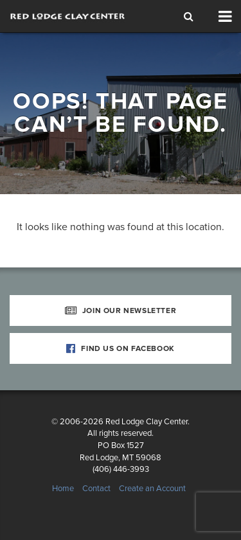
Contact (96, 488)
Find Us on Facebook (120, 348)
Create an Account (152, 488)
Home (63, 488)
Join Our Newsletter (121, 310)
